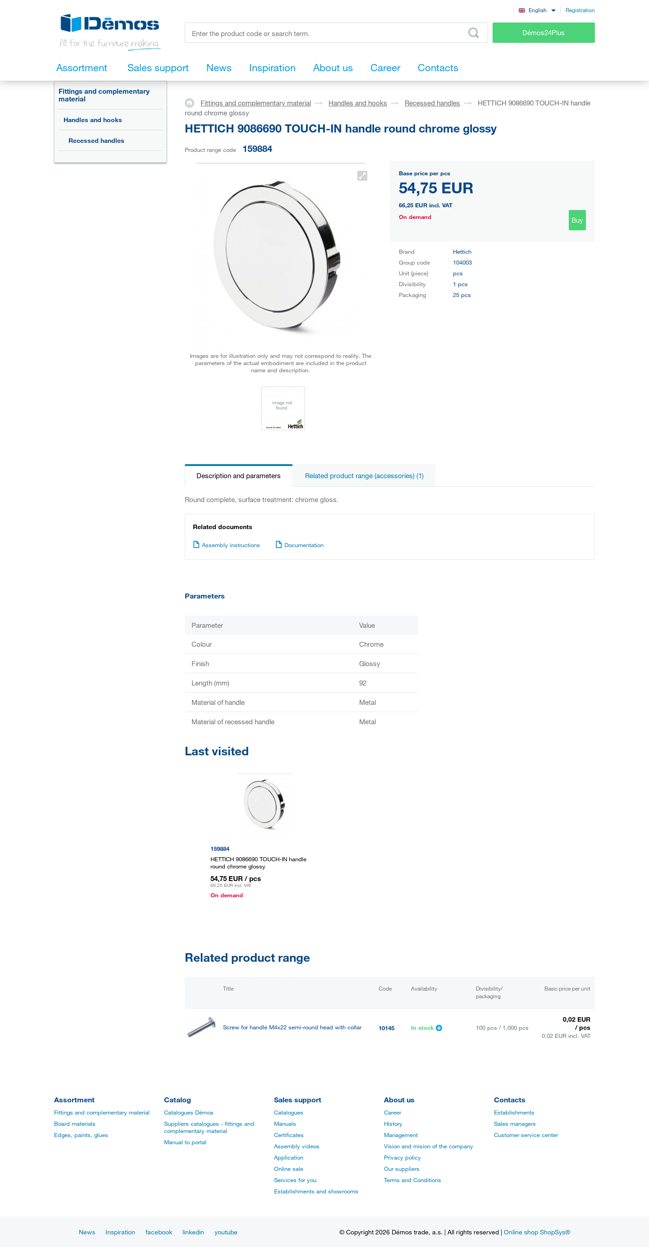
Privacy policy (402, 1157)
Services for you (295, 1179)
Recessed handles (96, 140)
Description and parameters (239, 475)
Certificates (289, 1134)
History (393, 1123)
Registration (580, 10)
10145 (386, 1028)
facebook (159, 1232)
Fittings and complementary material (104, 95)
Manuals (285, 1123)
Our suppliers (402, 1168)
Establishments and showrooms (316, 1191)
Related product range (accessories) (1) (364, 475)
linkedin (193, 1232)
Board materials (75, 1123)
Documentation (299, 544)
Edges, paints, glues (81, 1134)
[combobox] (537, 9)
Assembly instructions (226, 544)
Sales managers (515, 1123)
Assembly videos (297, 1146)
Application (288, 1157)
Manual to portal (185, 1142)
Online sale (288, 1168)
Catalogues (288, 1112)
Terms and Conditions (412, 1179)
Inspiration (120, 1232)
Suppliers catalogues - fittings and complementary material (209, 1127)
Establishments (514, 1112)
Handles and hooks (93, 119)
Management (401, 1134)
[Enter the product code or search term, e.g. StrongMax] (336, 32)
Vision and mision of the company (428, 1146)
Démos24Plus (543, 32)
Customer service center (526, 1134)
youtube (226, 1232)
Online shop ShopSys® (537, 1232)
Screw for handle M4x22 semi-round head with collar (292, 1027)
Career (392, 1112)
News (87, 1232)
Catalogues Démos (189, 1112)
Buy (577, 220)
